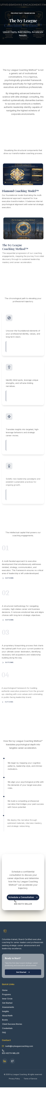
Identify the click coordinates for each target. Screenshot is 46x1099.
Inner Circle (7, 998)
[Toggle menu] (41, 4)
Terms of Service (30, 1079)
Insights (5, 1011)
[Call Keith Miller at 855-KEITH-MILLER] (23, 902)
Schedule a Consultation (23, 897)
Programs (6, 994)
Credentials (7, 1028)
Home (4, 990)
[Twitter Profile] (12, 1061)
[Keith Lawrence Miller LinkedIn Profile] (4, 1061)
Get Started (23, 972)
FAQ (4, 1032)
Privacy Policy (14, 1079)
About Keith (7, 1015)
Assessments (8, 1007)
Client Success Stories (12, 1024)
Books (5, 1020)
